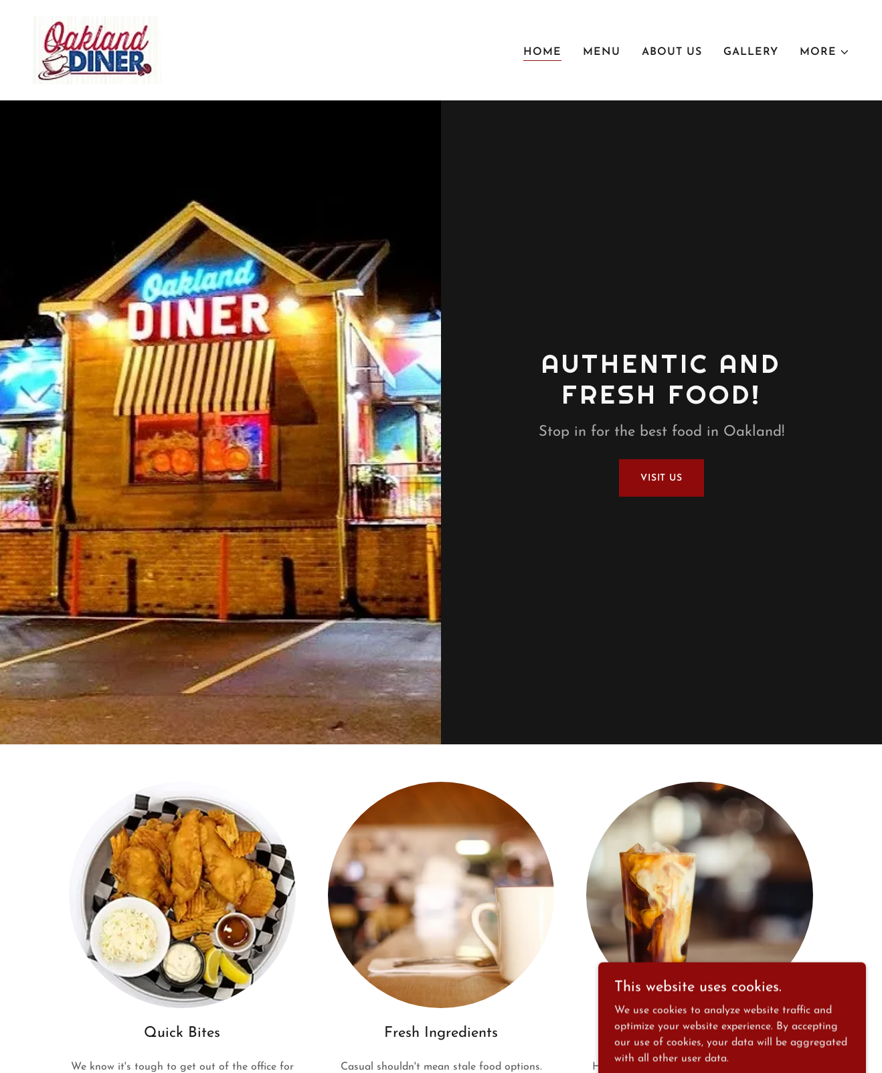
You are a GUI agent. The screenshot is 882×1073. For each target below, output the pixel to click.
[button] (825, 52)
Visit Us (661, 478)
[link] (96, 49)
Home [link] (542, 52)
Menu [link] (601, 52)
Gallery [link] (750, 52)
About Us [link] (672, 52)
